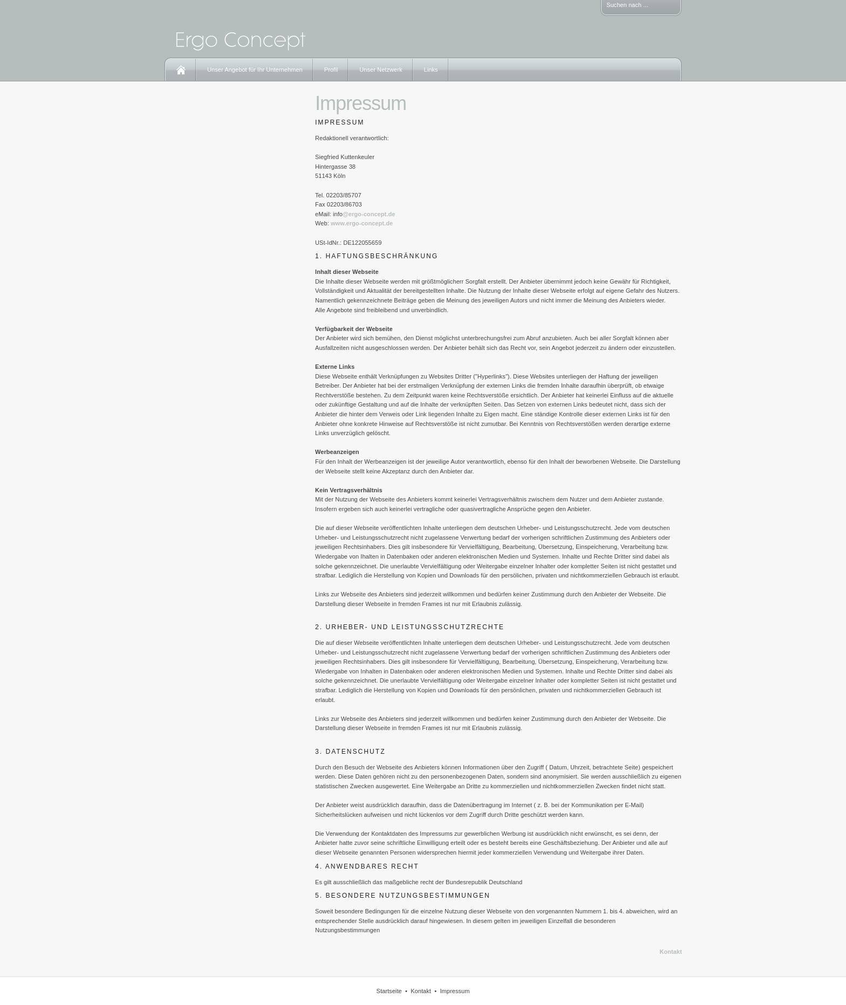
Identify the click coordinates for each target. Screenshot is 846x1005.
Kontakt (671, 951)
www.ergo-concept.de (362, 223)
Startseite (388, 991)
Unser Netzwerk (380, 69)
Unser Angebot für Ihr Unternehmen (255, 69)
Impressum (454, 991)
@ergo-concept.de (369, 214)
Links (431, 69)
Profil (331, 69)
